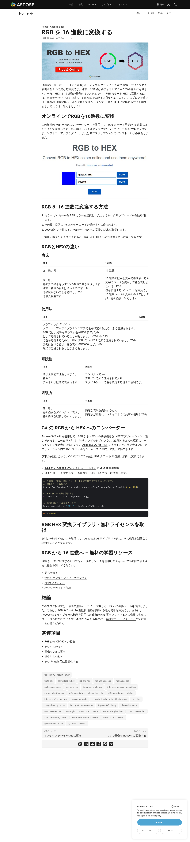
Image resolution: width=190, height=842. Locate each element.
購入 (81, 4)
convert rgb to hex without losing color (109, 699)
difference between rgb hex (120, 693)
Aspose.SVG (49, 436)
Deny (171, 830)
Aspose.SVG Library (107, 705)
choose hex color (129, 705)
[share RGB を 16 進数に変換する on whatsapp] (105, 745)
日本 (160, 4)
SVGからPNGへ (54, 646)
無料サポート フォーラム (121, 618)
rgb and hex (84, 681)
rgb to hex (48, 681)
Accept (159, 822)
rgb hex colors (122, 681)
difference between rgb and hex (121, 687)
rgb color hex (72, 687)
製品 (71, 4)
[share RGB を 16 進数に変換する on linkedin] (86, 745)
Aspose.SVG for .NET (94, 444)
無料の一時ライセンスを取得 (59, 538)
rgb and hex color (103, 681)
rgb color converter (77, 723)
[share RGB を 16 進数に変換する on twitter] (80, 745)
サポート (92, 4)
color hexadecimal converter (85, 717)
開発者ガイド (53, 572)
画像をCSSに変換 (55, 651)
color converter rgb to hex (55, 717)
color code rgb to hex (113, 711)
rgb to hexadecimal (52, 711)
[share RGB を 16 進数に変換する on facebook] (98, 745)
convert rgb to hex (66, 681)
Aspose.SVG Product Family (57, 675)
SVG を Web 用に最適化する (61, 661)
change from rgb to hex (54, 705)
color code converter (88, 711)
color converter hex (136, 711)
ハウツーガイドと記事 (58, 587)
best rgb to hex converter (81, 705)
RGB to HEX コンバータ (69, 124)
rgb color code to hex (53, 723)
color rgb (70, 711)
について (123, 4)
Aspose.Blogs (57, 26)
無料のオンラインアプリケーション (66, 577)
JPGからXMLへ (54, 656)
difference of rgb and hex (55, 699)
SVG (81, 440)
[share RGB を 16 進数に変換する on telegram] (111, 745)
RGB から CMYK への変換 (60, 641)
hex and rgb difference (54, 693)
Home (23, 13)
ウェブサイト (108, 4)
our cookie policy (154, 816)
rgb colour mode (79, 699)
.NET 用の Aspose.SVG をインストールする (70, 467)
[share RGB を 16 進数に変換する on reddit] (92, 745)
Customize (148, 830)
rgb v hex (136, 699)
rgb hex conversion (52, 687)
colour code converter (113, 717)
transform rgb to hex (92, 687)
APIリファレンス (55, 582)
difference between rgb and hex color (86, 693)
